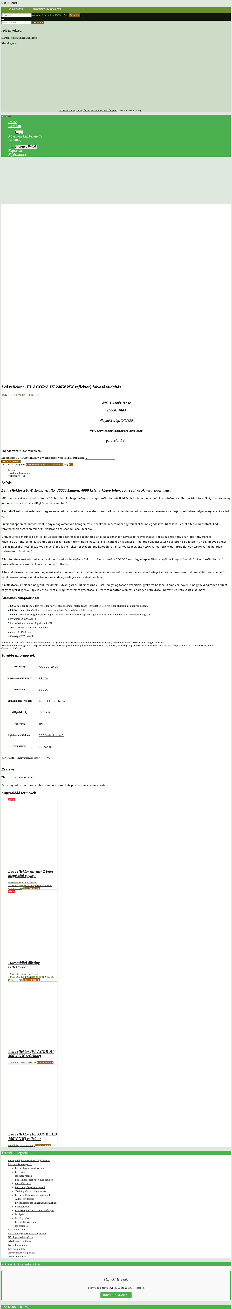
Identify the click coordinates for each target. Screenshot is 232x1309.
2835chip (42, 1270)
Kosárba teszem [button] (31, 725)
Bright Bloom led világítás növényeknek (36, 1039)
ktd (177, 1270)
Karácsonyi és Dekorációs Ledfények (34, 1047)
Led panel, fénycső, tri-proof (30, 1024)
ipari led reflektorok (36, 301)
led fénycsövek (23, 1055)
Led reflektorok (55, 301)
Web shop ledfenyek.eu (13, 1286)
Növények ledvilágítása (20, 1074)
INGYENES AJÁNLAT (116, 1132)
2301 (31, 1270)
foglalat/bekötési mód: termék (16, 1158)
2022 (19, 1270)
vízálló (219, 1275)
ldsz (71, 301)
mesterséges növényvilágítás (110, 1275)
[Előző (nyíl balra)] (2, 1306)
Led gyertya (206, 1270)
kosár (19, 132)
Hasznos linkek (26, 147)
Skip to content (9, 2)
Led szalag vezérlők (25, 1059)
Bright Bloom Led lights (27, 1187)
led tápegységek (23, 1012)
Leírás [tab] (11, 307)
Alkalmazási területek (19, 1078)
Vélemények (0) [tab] (16, 313)
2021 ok (12, 1270)
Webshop (14, 126)
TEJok (212, 1275)
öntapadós (5, 1280)
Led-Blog (14, 140)
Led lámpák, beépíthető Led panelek (34, 1016)
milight (18, 1190)
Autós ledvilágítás (24, 1036)
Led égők (20, 1009)
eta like (108, 1270)
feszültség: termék (10, 1171)
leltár (85, 1275)
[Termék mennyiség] (100, 295)
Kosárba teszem (11, 298)
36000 (43, 526)
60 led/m (5, 1270)
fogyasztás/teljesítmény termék (17, 1168)
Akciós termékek (17, 1093)
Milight (126, 1275)
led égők (19, 1051)
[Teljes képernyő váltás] (6, 1304)
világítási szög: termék (13, 1177)
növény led (169, 1275)
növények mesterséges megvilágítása (149, 1275)
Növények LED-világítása (26, 136)
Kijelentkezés (17, 154)
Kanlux (134, 1270)
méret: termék (8, 1164)
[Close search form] (2, 19)
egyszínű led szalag (96, 1270)
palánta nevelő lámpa (195, 1275)
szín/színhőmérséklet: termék (16, 1161)
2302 (36, 1270)
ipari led (127, 1270)
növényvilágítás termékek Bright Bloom (29, 997)
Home (12, 122)
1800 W (44, 595)
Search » (74, 15)
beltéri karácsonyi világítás (58, 1270)
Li (89, 1275)
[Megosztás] (9, 1304)
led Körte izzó (32, 1275)
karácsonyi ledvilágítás (148, 1270)
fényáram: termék (10, 1174)
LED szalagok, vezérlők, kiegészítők (27, 1070)
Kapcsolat (15, 151)
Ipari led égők (22, 1043)
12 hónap (45, 584)
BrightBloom (76, 1270)
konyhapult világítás (166, 1270)
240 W (43, 515)
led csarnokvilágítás (191, 1270)
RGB (207, 1275)
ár (223, 1275)
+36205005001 (15, 8)
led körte (22, 1275)
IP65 (22, 473)
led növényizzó (45, 1275)
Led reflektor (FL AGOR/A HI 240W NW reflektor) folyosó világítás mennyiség (42, 294)
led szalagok (21, 1063)
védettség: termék (10, 1181)
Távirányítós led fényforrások (30, 1028)
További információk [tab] (19, 310)
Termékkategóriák (10, 1155)
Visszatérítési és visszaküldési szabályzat (23, 1297)
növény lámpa (180, 1275)
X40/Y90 (45, 549)
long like (94, 1275)
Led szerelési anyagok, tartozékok (32, 1032)
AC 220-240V (49, 503)
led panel (71, 1275)
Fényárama (14, 455)
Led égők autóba (16, 1086)
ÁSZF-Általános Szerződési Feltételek (21, 1292)
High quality (117, 1270)
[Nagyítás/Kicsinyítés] (2, 1304)
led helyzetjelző (217, 1270)
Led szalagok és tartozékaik (29, 1005)
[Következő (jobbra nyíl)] (6, 1306)
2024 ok (25, 1270)
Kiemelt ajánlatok (17, 1082)
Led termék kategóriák (20, 1001)
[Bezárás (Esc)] (12, 1304)
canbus (85, 1270)
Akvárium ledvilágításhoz (21, 1089)
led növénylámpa (59, 1275)
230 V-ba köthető (51, 572)
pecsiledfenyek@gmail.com (47, 8)
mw (131, 1275)
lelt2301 (78, 1275)
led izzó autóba (11, 1275)
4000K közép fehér (52, 538)
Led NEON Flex (16, 1066)
